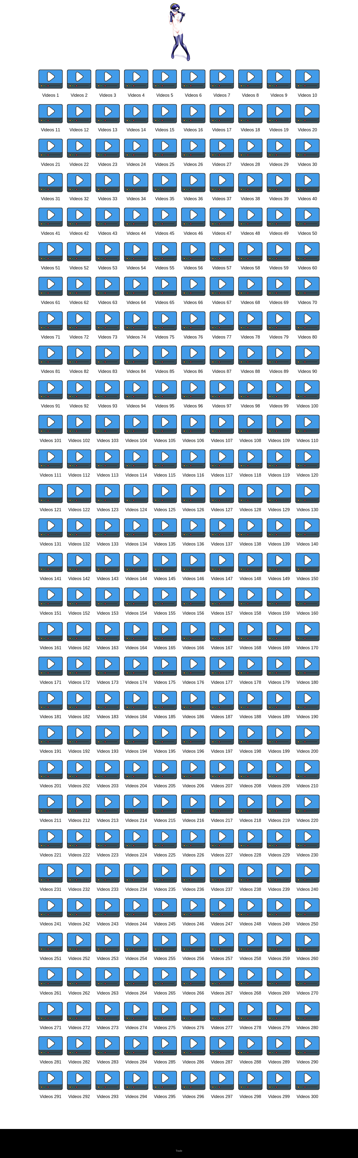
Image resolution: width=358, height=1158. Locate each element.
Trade (179, 1151)
